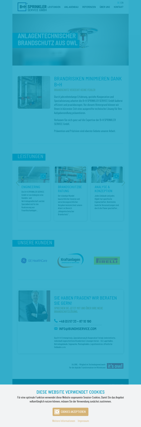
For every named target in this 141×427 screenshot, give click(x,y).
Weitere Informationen (63, 420)
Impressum (83, 420)
